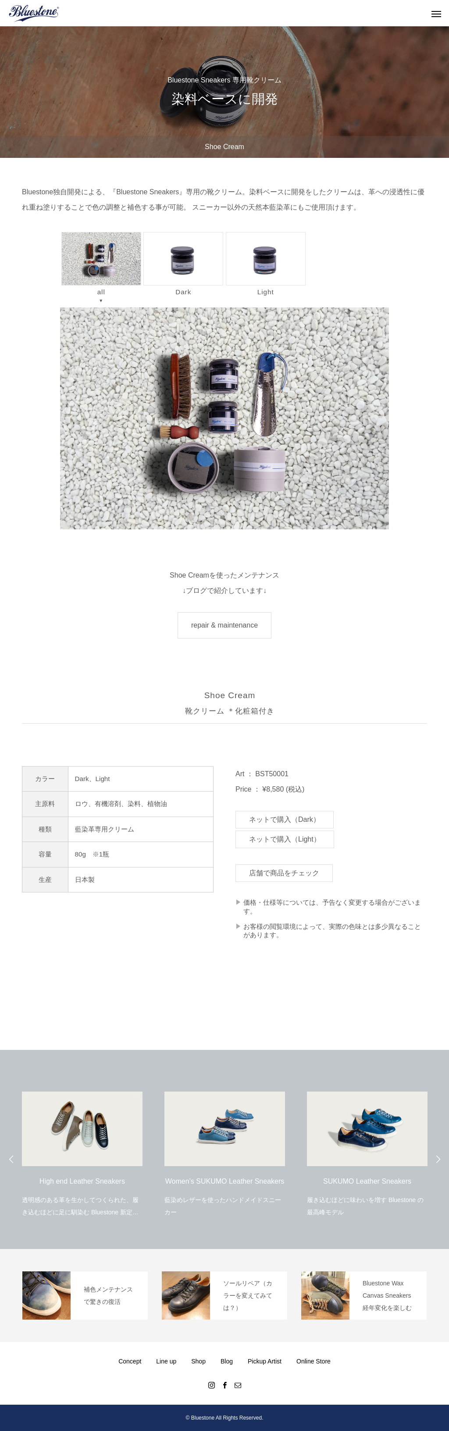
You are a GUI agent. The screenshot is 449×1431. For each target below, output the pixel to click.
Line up (166, 1361)
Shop (198, 1361)
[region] (224, 418)
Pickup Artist (265, 1361)
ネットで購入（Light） (285, 839)
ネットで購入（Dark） (284, 819)
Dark (183, 263)
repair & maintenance (224, 625)
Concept (129, 1361)
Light (266, 263)
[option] (82, 1148)
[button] (224, 418)
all (101, 264)
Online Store (313, 1361)
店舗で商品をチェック (284, 873)
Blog (227, 1361)
